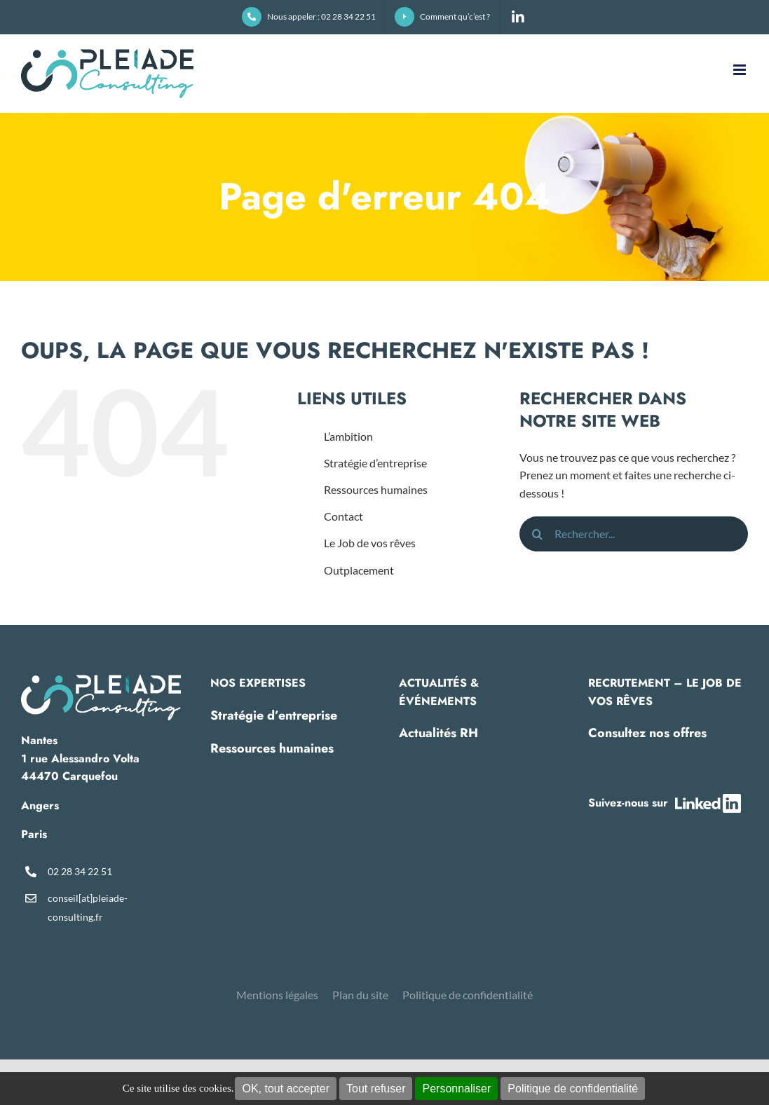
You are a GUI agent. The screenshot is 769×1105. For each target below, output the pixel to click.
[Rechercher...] (633, 533)
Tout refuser (375, 1088)
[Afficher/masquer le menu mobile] (740, 69)
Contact (343, 516)
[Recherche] (536, 533)
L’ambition (348, 436)
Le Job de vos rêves (370, 542)
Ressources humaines (376, 489)
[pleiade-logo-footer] (101, 679)
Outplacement (359, 570)
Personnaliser (456, 1088)
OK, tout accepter (285, 1088)
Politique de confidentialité (573, 1088)
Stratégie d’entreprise (375, 462)
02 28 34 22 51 (80, 871)
